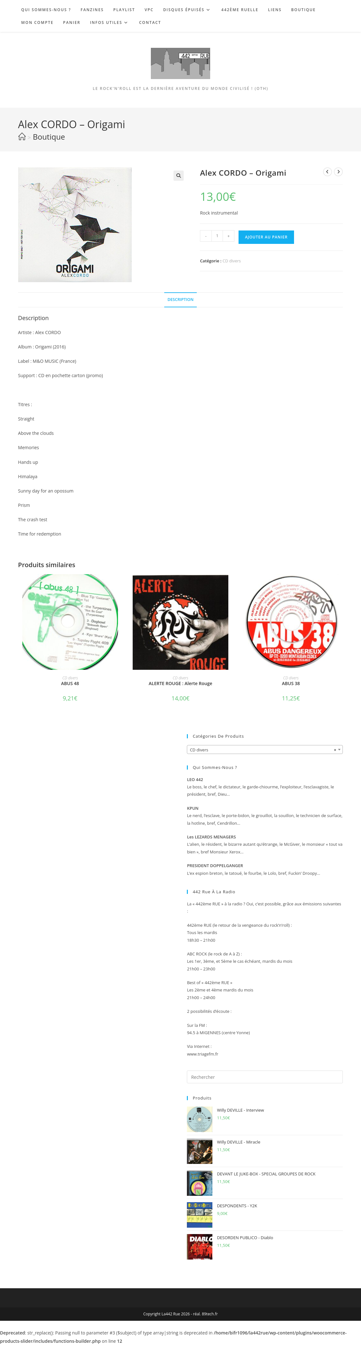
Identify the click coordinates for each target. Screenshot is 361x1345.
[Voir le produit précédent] (327, 171)
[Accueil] (22, 137)
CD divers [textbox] (263, 749)
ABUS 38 (291, 683)
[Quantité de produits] (217, 236)
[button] (178, 176)
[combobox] (265, 749)
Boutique (49, 137)
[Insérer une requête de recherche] (265, 1077)
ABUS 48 (70, 683)
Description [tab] (180, 299)
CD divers (232, 261)
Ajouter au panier (266, 237)
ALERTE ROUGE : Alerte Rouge (180, 683)
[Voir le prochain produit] (338, 171)
